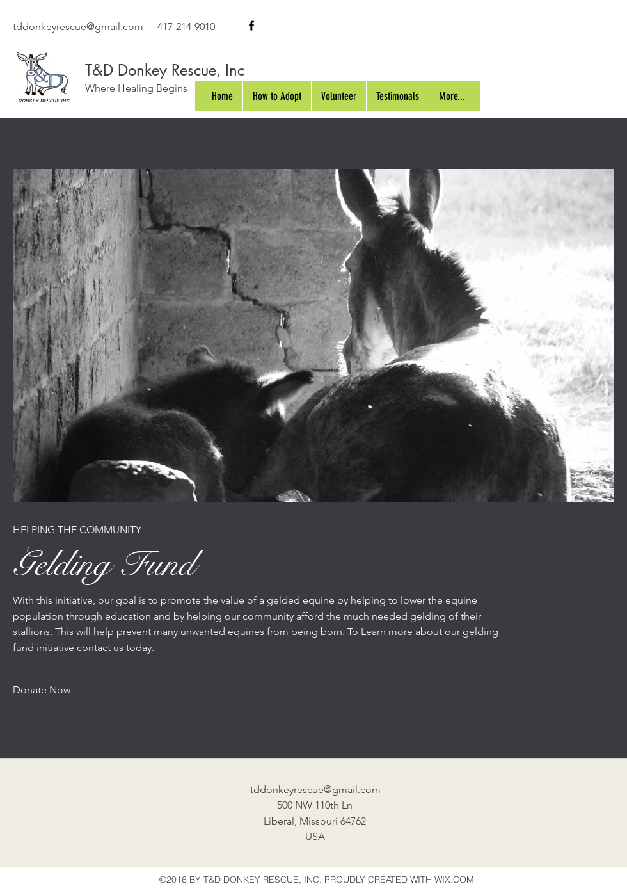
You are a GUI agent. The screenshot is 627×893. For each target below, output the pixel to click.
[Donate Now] (41, 690)
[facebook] (251, 25)
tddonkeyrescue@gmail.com (78, 26)
